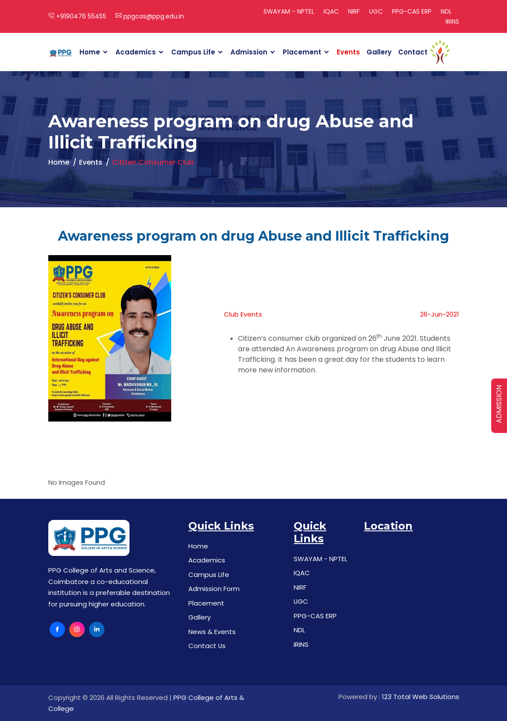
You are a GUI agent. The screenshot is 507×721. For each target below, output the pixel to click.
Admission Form (214, 588)
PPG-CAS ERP (411, 11)
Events (348, 52)
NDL (446, 11)
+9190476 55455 (77, 16)
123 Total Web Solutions (420, 696)
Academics (135, 52)
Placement (302, 52)
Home (89, 52)
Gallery (379, 52)
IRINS (452, 21)
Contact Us (207, 645)
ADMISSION (499, 404)
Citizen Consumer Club (153, 162)
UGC (376, 11)
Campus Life (193, 52)
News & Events (212, 631)
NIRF (354, 11)
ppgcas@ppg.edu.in (149, 16)
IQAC (331, 11)
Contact (413, 52)
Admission (248, 52)
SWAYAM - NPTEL (288, 11)
